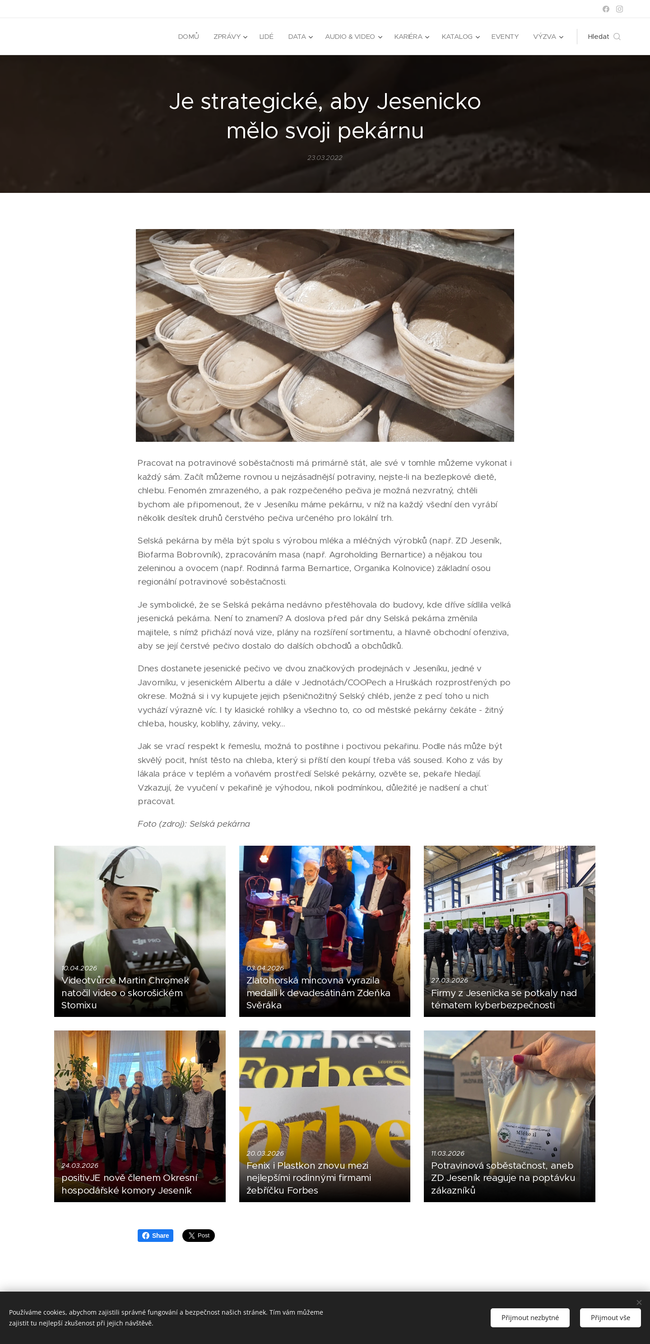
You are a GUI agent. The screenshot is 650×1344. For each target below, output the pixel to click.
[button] (604, 36)
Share (155, 1235)
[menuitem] (185, 36)
